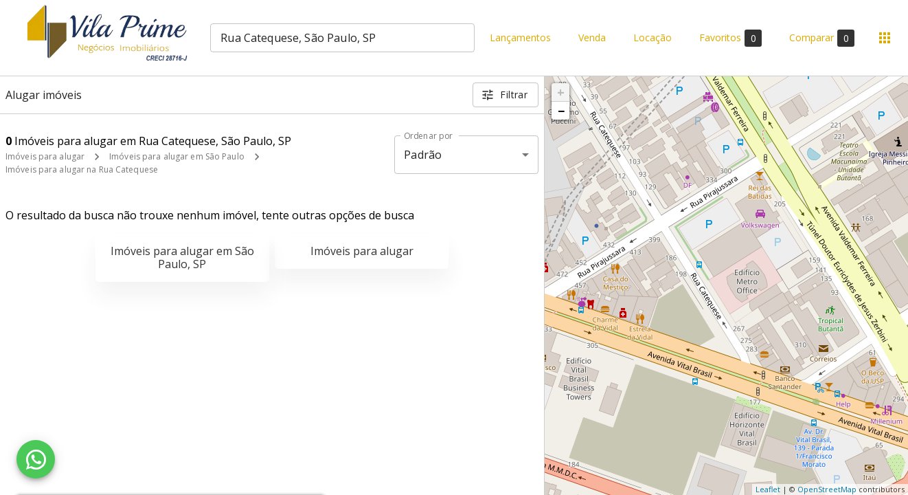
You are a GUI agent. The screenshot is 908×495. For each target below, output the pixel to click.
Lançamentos (520, 38)
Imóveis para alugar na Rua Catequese (81, 169)
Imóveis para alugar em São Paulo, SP (182, 257)
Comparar (821, 38)
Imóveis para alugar (44, 156)
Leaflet (768, 489)
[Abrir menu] (884, 37)
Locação (652, 38)
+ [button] (561, 92)
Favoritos (730, 38)
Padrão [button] (423, 154)
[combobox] (342, 37)
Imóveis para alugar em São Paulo (177, 156)
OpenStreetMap (826, 489)
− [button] (561, 110)
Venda (592, 38)
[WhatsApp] (35, 459)
